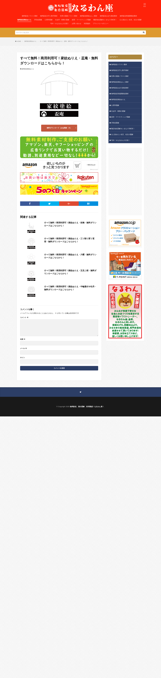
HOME (19, 41)
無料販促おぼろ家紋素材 (108, 16)
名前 (22, 339)
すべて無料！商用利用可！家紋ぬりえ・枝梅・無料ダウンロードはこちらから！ (70, 224)
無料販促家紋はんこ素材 (88, 16)
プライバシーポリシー (100, 23)
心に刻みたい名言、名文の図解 (130, 20)
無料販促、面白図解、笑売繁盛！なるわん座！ (87, 406)
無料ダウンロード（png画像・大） (59, 128)
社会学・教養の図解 (62, 20)
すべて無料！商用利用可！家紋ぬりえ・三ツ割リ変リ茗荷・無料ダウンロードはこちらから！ (69, 240)
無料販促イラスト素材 (29, 16)
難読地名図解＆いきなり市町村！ (105, 20)
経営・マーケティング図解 (81, 20)
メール (23, 348)
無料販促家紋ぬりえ (24, 20)
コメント (24, 317)
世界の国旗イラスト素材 (68, 16)
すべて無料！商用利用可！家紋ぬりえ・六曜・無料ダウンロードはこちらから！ (70, 256)
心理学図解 (48, 20)
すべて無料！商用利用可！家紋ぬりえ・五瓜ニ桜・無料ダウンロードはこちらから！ (70, 272)
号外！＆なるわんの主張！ (59, 23)
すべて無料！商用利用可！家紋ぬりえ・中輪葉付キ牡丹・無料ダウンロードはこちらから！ (70, 288)
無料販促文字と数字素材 (48, 16)
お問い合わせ (76, 23)
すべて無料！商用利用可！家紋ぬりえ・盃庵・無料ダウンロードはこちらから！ (64, 41)
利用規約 (87, 23)
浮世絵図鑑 (38, 20)
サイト (22, 357)
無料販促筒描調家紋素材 (128, 16)
